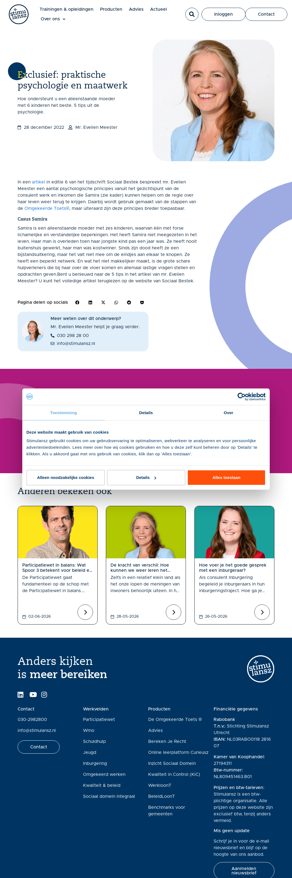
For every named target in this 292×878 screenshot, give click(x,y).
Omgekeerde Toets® (46, 208)
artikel (38, 182)
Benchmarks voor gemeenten (166, 810)
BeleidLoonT (161, 796)
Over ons (53, 19)
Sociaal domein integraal (109, 796)
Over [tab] (228, 412)
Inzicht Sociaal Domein (172, 763)
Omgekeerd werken (104, 774)
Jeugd (89, 752)
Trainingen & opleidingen (66, 9)
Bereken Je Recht (167, 741)
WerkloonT (159, 785)
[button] (192, 14)
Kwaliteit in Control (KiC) (174, 774)
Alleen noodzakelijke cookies (65, 477)
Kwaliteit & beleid (101, 785)
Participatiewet (99, 719)
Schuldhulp (94, 741)
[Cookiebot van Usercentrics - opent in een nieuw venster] (241, 396)
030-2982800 (32, 719)
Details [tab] (146, 412)
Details (146, 477)
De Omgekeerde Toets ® (175, 719)
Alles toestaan (227, 477)
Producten (111, 9)
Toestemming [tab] (63, 412)
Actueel (158, 9)
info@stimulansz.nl (37, 730)
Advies (136, 9)
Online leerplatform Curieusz (178, 752)
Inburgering (95, 763)
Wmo (88, 730)
